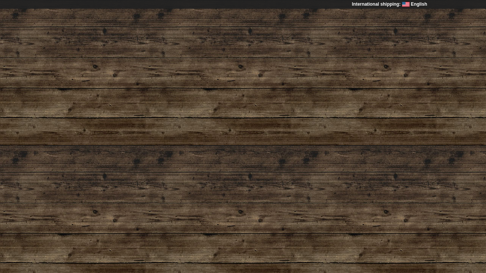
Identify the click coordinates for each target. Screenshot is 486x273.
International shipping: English (389, 4)
